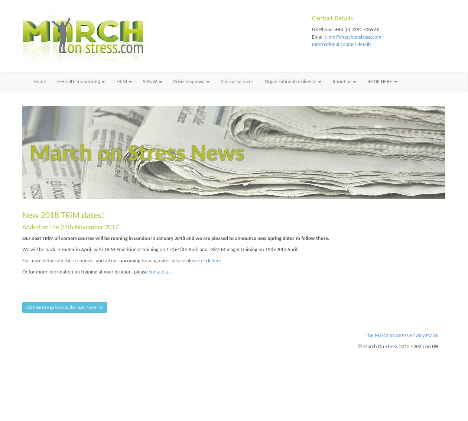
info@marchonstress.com (354, 37)
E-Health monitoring (81, 81)
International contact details (341, 44)
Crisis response (191, 81)
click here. (211, 261)
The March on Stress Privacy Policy (402, 335)
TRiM (124, 81)
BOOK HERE (382, 81)
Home (39, 81)
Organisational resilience (293, 81)
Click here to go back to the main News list (64, 307)
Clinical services (237, 81)
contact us (159, 272)
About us (344, 81)
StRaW (152, 81)
